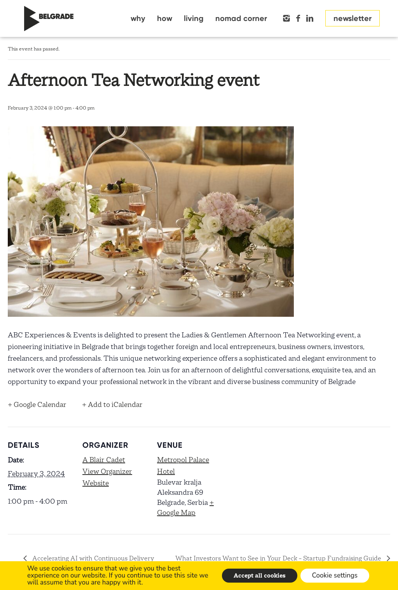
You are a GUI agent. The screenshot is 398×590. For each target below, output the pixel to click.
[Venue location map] (273, 480)
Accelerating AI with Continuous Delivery (92, 558)
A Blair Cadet (103, 459)
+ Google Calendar (37, 404)
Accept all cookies (260, 576)
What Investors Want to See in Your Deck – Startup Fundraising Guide (279, 558)
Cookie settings (335, 575)
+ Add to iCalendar (112, 404)
